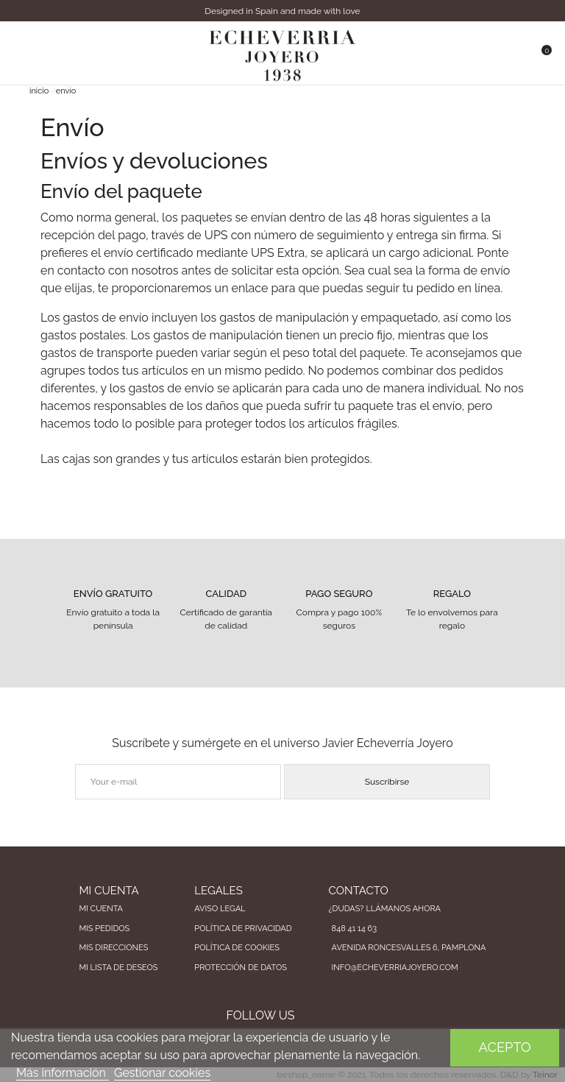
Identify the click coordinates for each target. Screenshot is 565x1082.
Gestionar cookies (162, 1073)
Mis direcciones (113, 947)
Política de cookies (237, 947)
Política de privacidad (242, 928)
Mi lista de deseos (118, 967)
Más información (62, 1073)
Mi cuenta (101, 908)
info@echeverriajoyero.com (395, 967)
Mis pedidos (104, 928)
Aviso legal (219, 908)
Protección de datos (240, 967)
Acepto (505, 1047)
